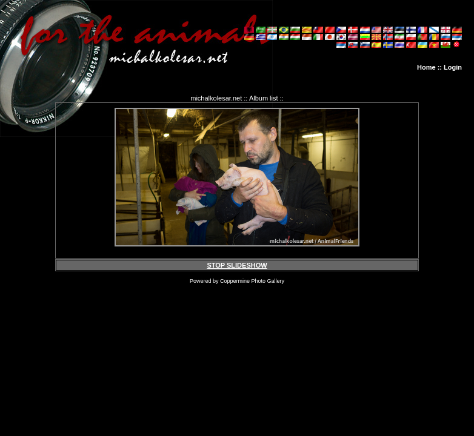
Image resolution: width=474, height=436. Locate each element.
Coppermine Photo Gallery (252, 281)
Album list (263, 98)
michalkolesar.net (216, 98)
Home (426, 67)
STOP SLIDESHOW (237, 265)
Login (453, 67)
